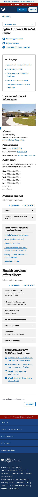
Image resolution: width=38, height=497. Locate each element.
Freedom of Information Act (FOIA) (13, 470)
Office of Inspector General (22, 473)
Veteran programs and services (11, 429)
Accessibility (5, 467)
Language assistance (8, 450)
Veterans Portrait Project (10, 488)
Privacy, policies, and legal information (15, 479)
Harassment (5, 473)
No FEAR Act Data (23, 482)
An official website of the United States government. (20, 1)
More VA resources (7, 436)
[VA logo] (3, 9)
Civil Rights (16, 467)
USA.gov (4, 485)
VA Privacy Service (7, 482)
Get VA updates (6, 443)
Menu (33, 9)
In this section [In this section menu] (19, 24)
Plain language (6, 476)
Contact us (4, 422)
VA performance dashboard (19, 485)
